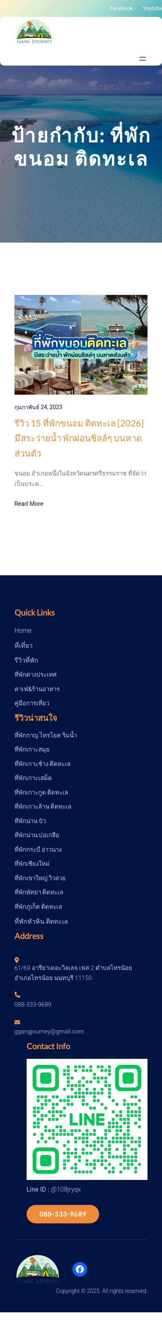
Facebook (121, 8)
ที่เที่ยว (24, 645)
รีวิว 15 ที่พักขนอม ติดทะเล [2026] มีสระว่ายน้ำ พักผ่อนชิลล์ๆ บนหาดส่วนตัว (79, 438)
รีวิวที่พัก (26, 660)
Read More (29, 503)
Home (23, 630)
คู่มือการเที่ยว (32, 703)
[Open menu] (142, 59)
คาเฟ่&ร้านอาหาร (37, 689)
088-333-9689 (62, 1214)
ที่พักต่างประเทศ (36, 674)
